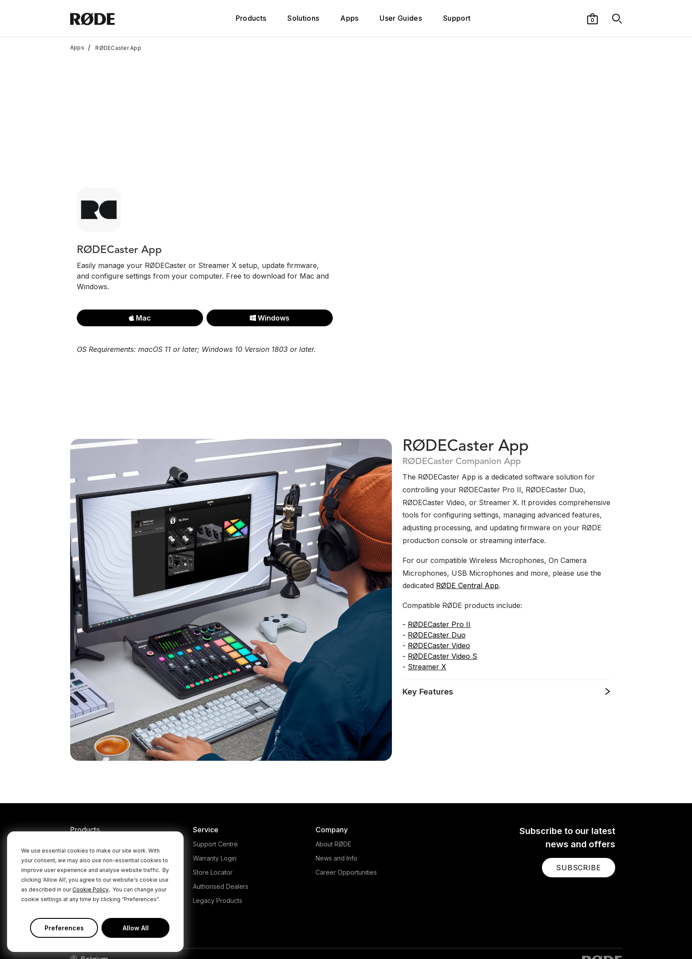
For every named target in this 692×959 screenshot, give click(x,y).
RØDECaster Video (439, 587)
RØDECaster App (114, 47)
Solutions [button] (303, 18)
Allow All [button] (136, 928)
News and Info (336, 800)
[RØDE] (116, 18)
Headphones (89, 800)
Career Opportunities (346, 814)
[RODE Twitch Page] (602, 934)
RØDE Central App (467, 527)
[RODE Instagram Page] (560, 934)
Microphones (89, 785)
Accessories (88, 828)
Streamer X (427, 608)
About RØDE (333, 785)
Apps (349, 18)
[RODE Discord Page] (617, 934)
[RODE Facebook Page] (532, 934)
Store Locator (213, 814)
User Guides (401, 18)
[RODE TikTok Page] (589, 934)
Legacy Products (217, 842)
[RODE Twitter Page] (546, 934)
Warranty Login (215, 800)
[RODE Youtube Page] (575, 934)
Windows (270, 259)
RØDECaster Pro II (439, 566)
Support (456, 18)
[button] (592, 18)
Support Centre (215, 785)
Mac (140, 259)
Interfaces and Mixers (101, 814)
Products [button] (251, 18)
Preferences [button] (64, 928)
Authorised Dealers (220, 828)
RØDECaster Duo (437, 576)
